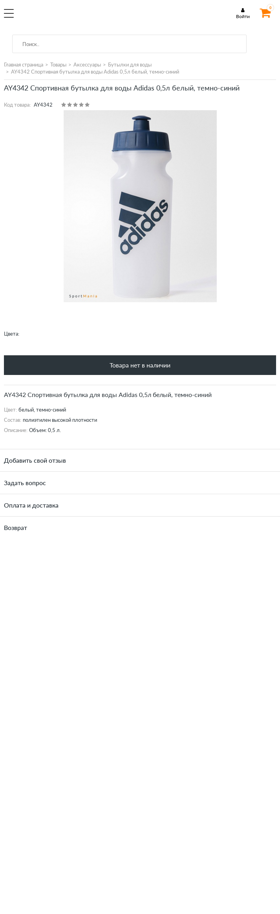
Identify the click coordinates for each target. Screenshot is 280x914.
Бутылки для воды (130, 64)
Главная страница (23, 64)
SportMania (69, 17)
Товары (58, 64)
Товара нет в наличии (140, 365)
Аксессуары (87, 64)
